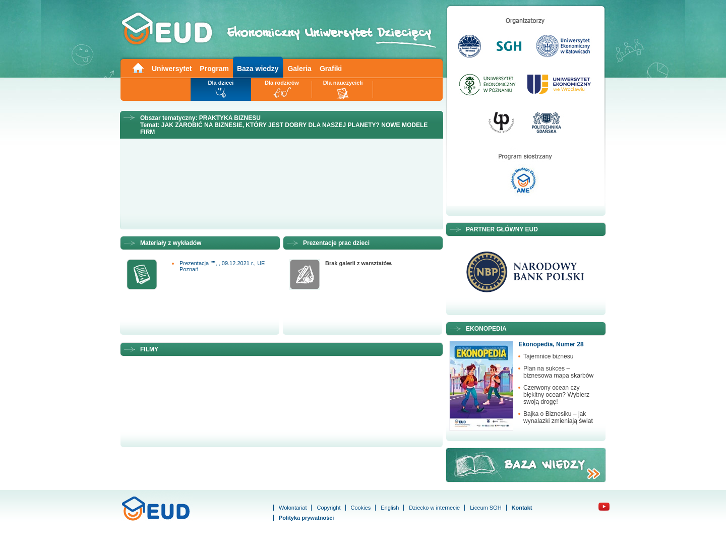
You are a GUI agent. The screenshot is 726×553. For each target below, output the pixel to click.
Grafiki (331, 69)
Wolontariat (293, 508)
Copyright (328, 508)
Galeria (299, 69)
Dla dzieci (221, 83)
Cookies (361, 508)
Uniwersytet (172, 69)
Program (214, 69)
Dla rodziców (282, 83)
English (390, 508)
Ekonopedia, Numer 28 (550, 344)
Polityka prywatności (306, 518)
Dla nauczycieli (343, 83)
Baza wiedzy (257, 69)
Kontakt (522, 508)
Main (138, 67)
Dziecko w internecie (434, 508)
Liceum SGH (485, 508)
